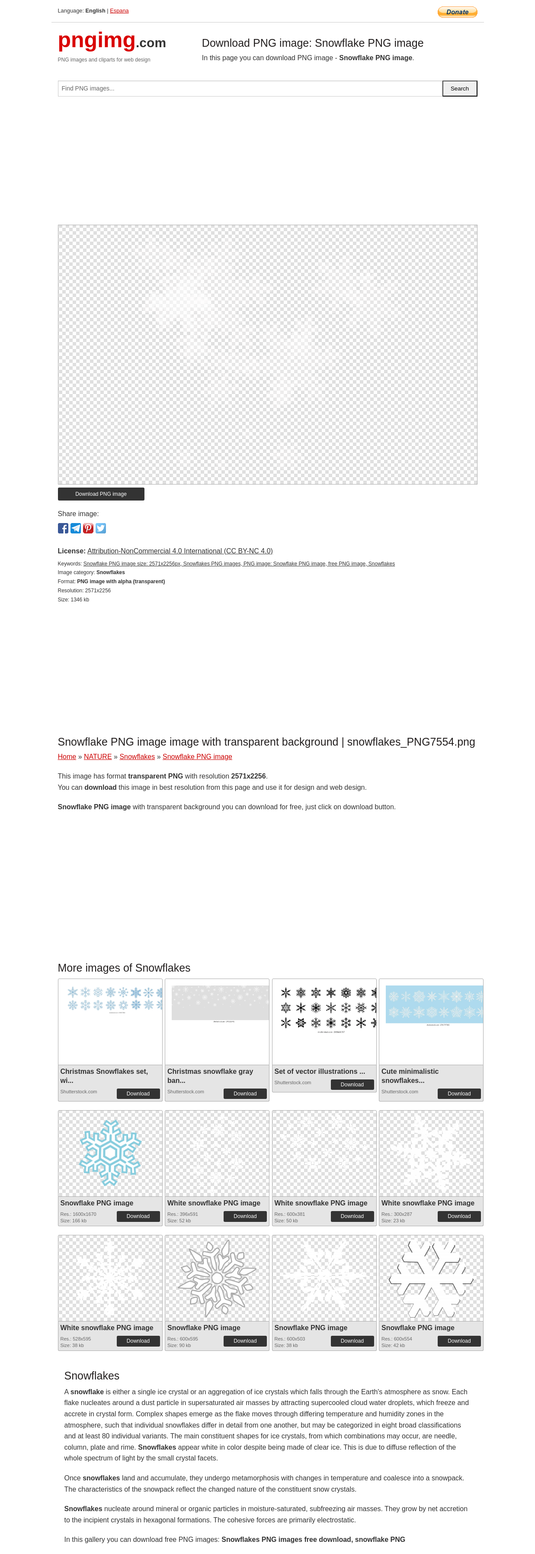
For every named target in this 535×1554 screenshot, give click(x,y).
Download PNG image (101, 494)
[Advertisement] (267, 164)
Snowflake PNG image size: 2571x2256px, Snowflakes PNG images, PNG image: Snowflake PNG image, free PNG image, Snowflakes (239, 564)
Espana (119, 10)
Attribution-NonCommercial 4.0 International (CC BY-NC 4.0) (180, 551)
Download (138, 1094)
